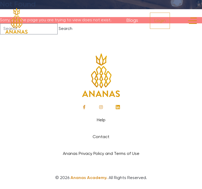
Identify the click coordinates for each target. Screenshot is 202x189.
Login (160, 20)
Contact (101, 137)
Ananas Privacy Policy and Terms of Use (101, 154)
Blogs (132, 20)
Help (101, 120)
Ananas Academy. (89, 178)
